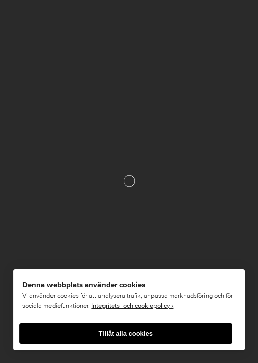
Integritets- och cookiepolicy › (132, 305)
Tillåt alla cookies (125, 333)
